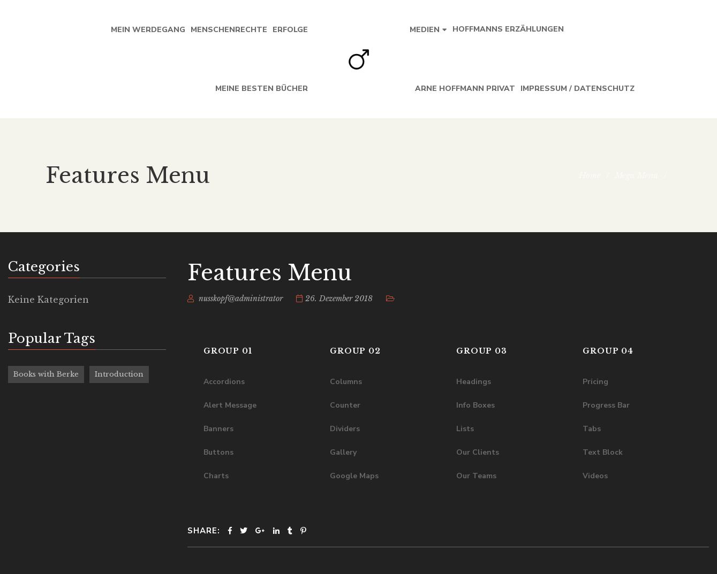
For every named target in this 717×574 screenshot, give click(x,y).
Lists (465, 429)
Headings (473, 382)
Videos (595, 476)
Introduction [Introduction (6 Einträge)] (119, 374)
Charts (216, 476)
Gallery (343, 452)
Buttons (218, 452)
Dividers (345, 429)
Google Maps (354, 476)
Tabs (592, 429)
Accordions (224, 382)
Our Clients (477, 452)
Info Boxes (475, 405)
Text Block (603, 452)
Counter (345, 405)
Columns (346, 382)
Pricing (595, 382)
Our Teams (476, 476)
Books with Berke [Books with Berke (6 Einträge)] (46, 374)
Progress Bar (606, 405)
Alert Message (229, 405)
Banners (218, 429)
